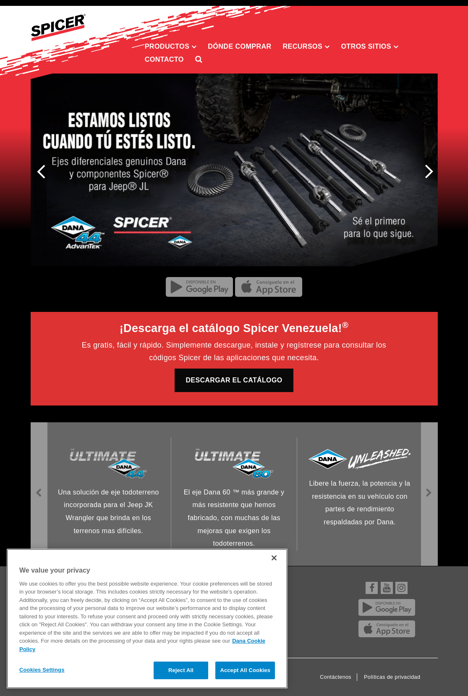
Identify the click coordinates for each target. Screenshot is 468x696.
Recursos (306, 46)
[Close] (274, 558)
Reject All (180, 670)
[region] (147, 618)
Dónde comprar (239, 46)
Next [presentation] (426, 173)
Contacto (164, 59)
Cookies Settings (42, 670)
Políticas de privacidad (392, 677)
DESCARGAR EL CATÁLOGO (234, 380)
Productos (171, 46)
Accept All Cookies (245, 670)
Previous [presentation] (44, 170)
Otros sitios (369, 46)
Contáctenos (335, 677)
